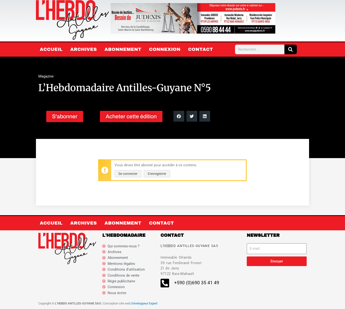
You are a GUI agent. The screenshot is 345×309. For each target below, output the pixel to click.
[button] (178, 116)
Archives (83, 49)
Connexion (164, 49)
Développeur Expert (144, 304)
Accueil (51, 49)
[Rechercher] (290, 49)
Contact (200, 49)
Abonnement (122, 49)
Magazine (46, 76)
